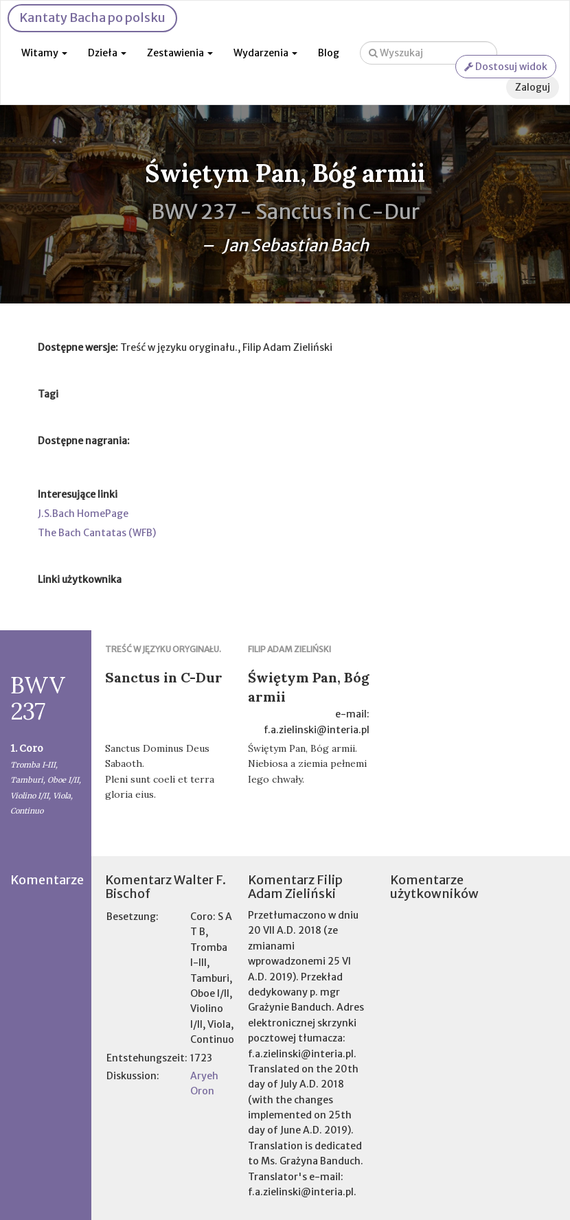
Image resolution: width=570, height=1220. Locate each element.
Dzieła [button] (107, 53)
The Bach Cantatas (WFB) (97, 533)
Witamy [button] (44, 53)
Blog (328, 53)
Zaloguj (532, 87)
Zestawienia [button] (180, 53)
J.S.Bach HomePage (83, 513)
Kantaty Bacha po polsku (92, 17)
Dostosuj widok (505, 66)
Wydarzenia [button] (265, 53)
